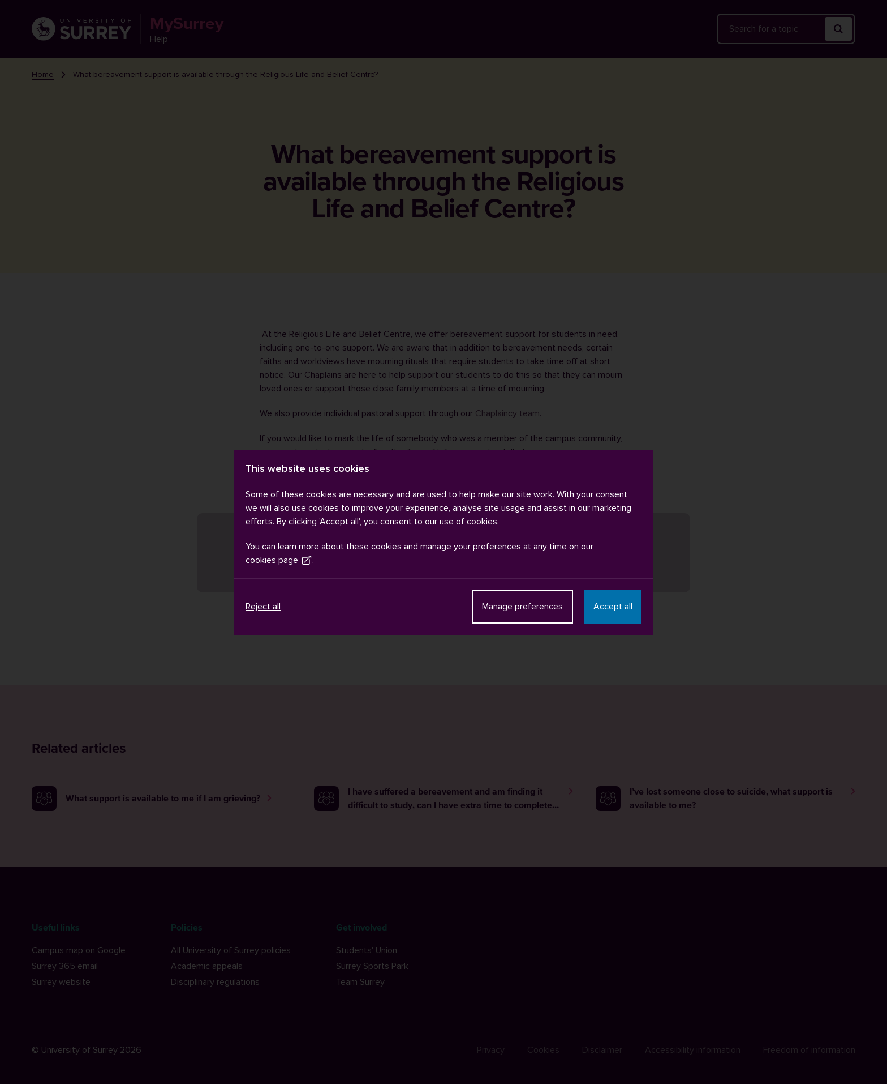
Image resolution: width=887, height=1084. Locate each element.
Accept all (612, 606)
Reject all (263, 606)
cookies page (279, 560)
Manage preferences (522, 606)
